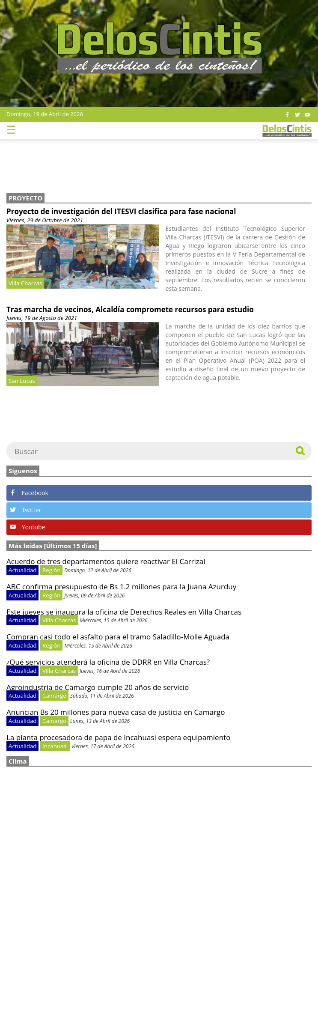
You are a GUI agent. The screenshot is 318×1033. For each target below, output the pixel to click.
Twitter (25, 510)
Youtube (27, 527)
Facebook (29, 493)
